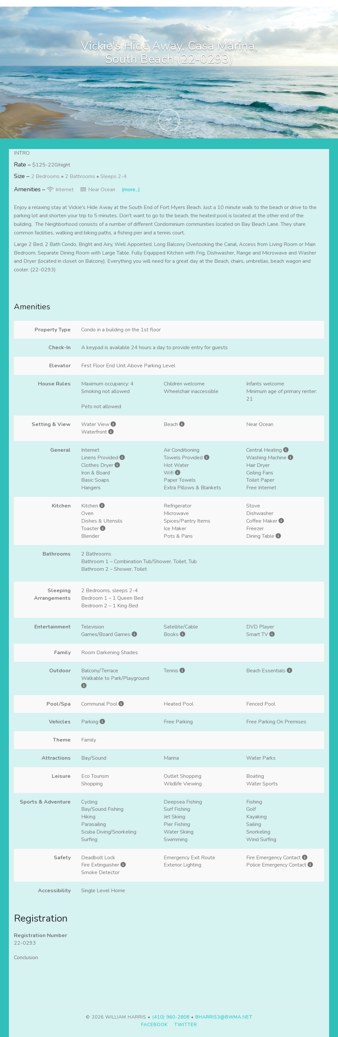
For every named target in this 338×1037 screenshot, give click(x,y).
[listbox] (169, 72)
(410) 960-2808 (170, 1017)
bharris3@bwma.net (224, 1017)
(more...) (131, 189)
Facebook (154, 1025)
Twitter (185, 1025)
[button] (169, 122)
